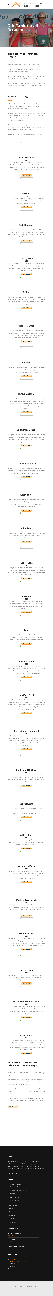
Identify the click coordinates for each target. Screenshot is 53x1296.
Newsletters (12, 1215)
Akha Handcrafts (15, 1200)
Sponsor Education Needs (18, 1190)
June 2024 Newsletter (14, 1233)
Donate (12, 1194)
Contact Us (12, 1222)
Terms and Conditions (31, 1291)
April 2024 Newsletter (14, 1240)
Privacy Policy (19, 1291)
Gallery (11, 1212)
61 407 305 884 (14, 1259)
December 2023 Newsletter (16, 1246)
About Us (12, 1208)
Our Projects (13, 1205)
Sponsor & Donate (15, 1184)
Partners (12, 1219)
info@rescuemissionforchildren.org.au (20, 1261)
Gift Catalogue (14, 1197)
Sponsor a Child (15, 1187)
